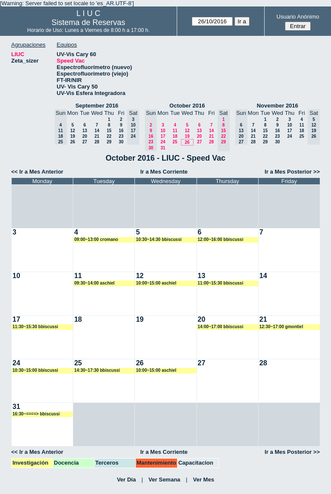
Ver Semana (165, 479)
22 (108, 136)
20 (84, 136)
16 (121, 130)
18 (174, 136)
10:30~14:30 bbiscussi (158, 239)
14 (96, 130)
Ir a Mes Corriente (163, 171)
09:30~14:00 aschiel (94, 283)
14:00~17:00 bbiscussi (221, 326)
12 (72, 130)
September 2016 (97, 105)
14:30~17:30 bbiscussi (97, 370)
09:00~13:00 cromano (96, 239)
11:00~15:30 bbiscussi (221, 283)
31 (162, 148)
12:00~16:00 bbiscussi (221, 239)
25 (174, 141)
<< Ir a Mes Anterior (37, 171)
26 (72, 141)
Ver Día (126, 479)
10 (162, 130)
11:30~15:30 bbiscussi (35, 326)
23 (121, 136)
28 (96, 141)
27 (84, 141)
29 (108, 141)
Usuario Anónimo (298, 16)
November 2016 (277, 105)
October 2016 (187, 105)
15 (108, 130)
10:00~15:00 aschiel (156, 283)
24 (162, 141)
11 (174, 130)
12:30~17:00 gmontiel (281, 326)
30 (121, 141)
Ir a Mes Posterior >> (292, 171)
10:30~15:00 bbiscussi (35, 370)
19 (72, 136)
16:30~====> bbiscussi (36, 414)
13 (84, 130)
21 (96, 136)
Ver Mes (203, 479)
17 (162, 136)
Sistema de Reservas (88, 22)
